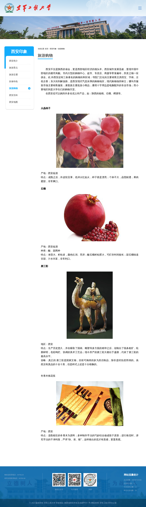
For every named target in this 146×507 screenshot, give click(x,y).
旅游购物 (61, 49)
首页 (46, 49)
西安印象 (53, 49)
